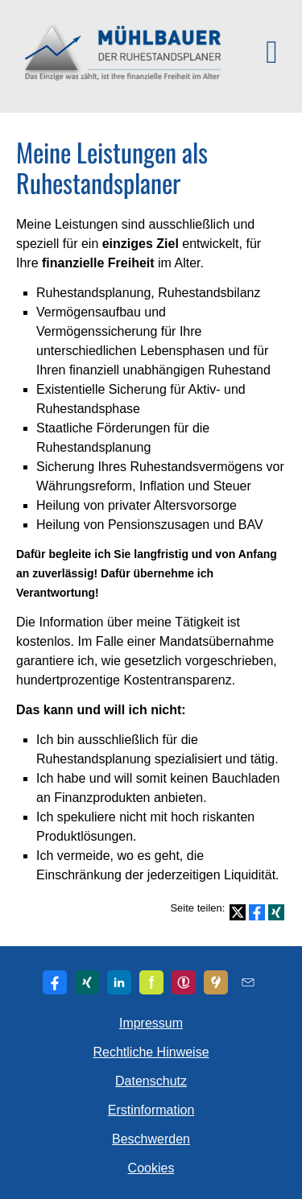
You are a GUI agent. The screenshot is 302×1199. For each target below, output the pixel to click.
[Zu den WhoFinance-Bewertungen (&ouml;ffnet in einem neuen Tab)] (184, 982)
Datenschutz (151, 1081)
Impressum (151, 1023)
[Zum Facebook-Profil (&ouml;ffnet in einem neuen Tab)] (55, 982)
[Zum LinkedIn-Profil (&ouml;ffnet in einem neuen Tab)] (119, 982)
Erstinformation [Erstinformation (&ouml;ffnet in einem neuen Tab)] (151, 1110)
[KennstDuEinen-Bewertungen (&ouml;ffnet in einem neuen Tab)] (216, 982)
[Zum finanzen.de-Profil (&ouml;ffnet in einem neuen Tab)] (151, 982)
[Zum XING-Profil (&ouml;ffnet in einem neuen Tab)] (87, 982)
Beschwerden (151, 1139)
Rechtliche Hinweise (151, 1052)
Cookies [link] (151, 1168)
